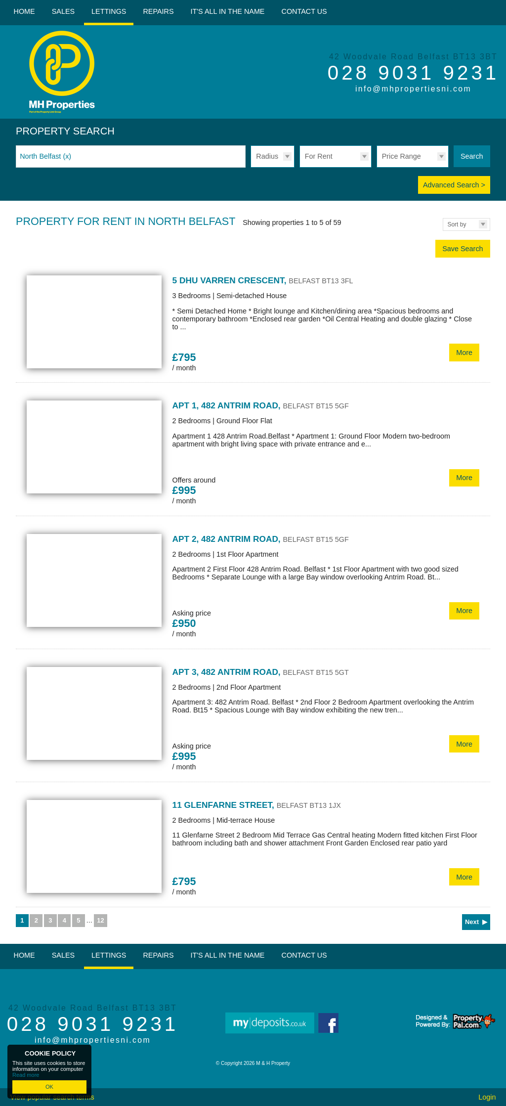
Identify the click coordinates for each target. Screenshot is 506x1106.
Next (472, 922)
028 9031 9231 (414, 72)
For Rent (319, 156)
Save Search (462, 249)
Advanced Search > (454, 185)
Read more (25, 1075)
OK (49, 1087)
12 (100, 920)
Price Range (401, 156)
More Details (253, 324)
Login (487, 1097)
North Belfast (45, 156)
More (464, 352)
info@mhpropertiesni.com (413, 89)
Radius (267, 156)
